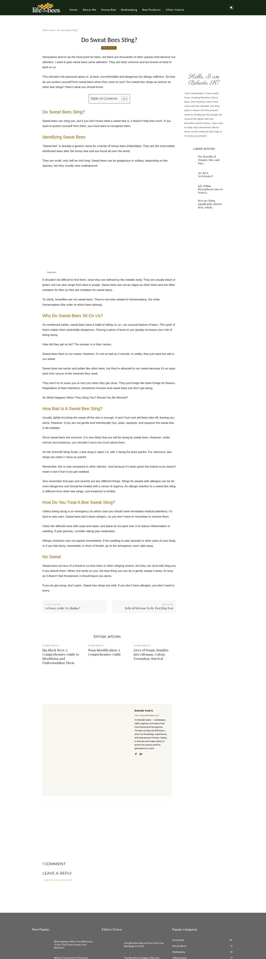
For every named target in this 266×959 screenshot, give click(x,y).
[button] (231, 7)
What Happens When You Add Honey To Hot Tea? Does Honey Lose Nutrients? (73, 944)
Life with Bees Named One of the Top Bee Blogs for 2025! (144, 945)
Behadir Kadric (144, 710)
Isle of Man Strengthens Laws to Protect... (210, 189)
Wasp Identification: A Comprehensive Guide (104, 652)
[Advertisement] (107, 838)
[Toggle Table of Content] (123, 99)
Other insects (48, 30)
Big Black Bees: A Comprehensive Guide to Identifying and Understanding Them (60, 656)
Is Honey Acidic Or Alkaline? (62, 608)
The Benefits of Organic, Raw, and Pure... (208, 160)
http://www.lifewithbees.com (147, 715)
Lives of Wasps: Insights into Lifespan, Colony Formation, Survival (151, 654)
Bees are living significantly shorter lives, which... (209, 204)
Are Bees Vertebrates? (205, 174)
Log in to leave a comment (58, 880)
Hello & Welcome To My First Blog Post (149, 608)
